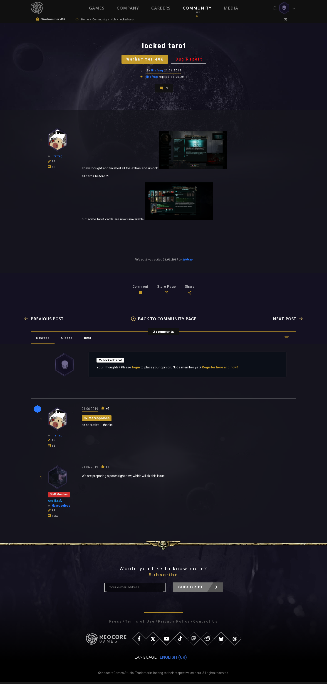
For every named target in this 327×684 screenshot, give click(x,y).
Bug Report (189, 60)
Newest (42, 340)
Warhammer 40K (144, 60)
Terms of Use (140, 623)
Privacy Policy (174, 623)
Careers (161, 8)
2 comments (163, 333)
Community (197, 8)
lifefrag (157, 71)
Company (128, 8)
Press (115, 623)
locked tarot (110, 362)
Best (89, 340)
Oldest (67, 340)
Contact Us (205, 623)
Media (231, 8)
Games (96, 8)
